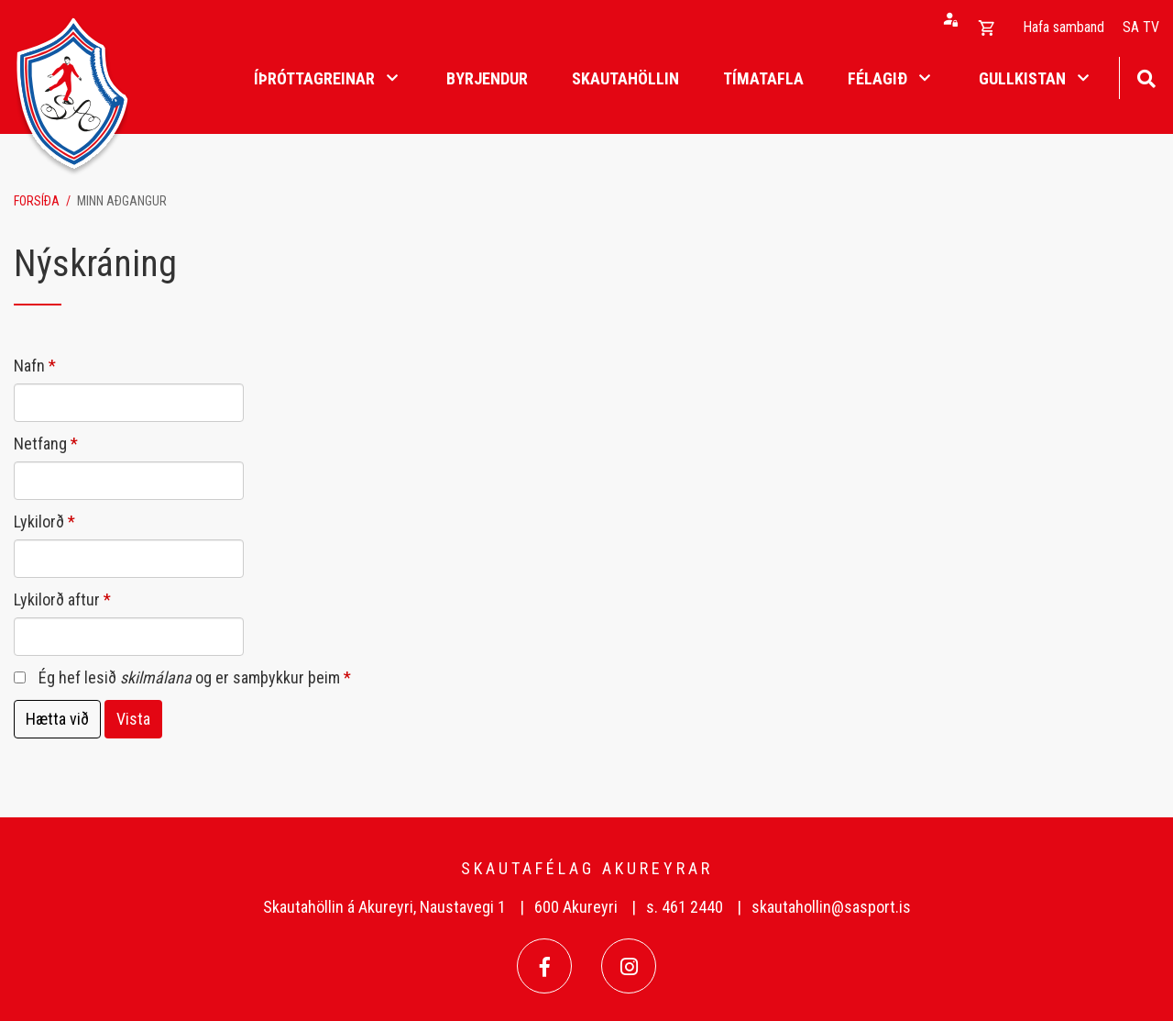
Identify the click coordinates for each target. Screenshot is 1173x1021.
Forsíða (37, 201)
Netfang (40, 443)
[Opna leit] (1146, 77)
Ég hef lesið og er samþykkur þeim (189, 677)
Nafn (29, 365)
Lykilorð (39, 521)
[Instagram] (628, 965)
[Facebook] (544, 965)
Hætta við (57, 718)
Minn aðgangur (122, 201)
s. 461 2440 (684, 906)
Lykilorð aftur (57, 599)
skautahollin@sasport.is (831, 906)
